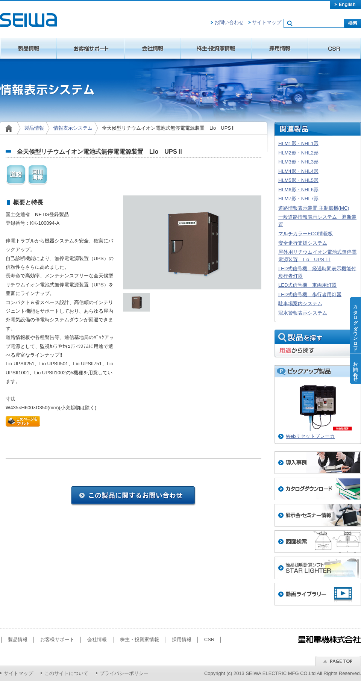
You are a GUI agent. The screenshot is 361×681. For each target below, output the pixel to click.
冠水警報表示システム (302, 313)
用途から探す (318, 351)
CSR (334, 48)
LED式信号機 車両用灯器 (307, 285)
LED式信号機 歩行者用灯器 (309, 294)
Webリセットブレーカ (310, 436)
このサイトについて (66, 673)
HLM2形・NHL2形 (298, 153)
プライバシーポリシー (124, 673)
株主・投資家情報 (216, 48)
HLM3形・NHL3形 (298, 162)
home (10, 128)
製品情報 (28, 48)
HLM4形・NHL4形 (298, 171)
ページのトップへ (338, 661)
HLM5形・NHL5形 (298, 180)
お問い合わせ (229, 22)
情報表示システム (73, 128)
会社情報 (152, 48)
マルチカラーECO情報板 (305, 233)
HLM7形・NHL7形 (298, 198)
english (345, 4)
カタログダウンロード (355, 325)
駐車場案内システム (300, 303)
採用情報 (280, 48)
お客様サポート (90, 48)
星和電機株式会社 (28, 20)
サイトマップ (266, 22)
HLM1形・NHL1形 (298, 143)
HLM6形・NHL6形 (298, 189)
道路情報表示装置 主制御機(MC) (313, 208)
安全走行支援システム (302, 243)
